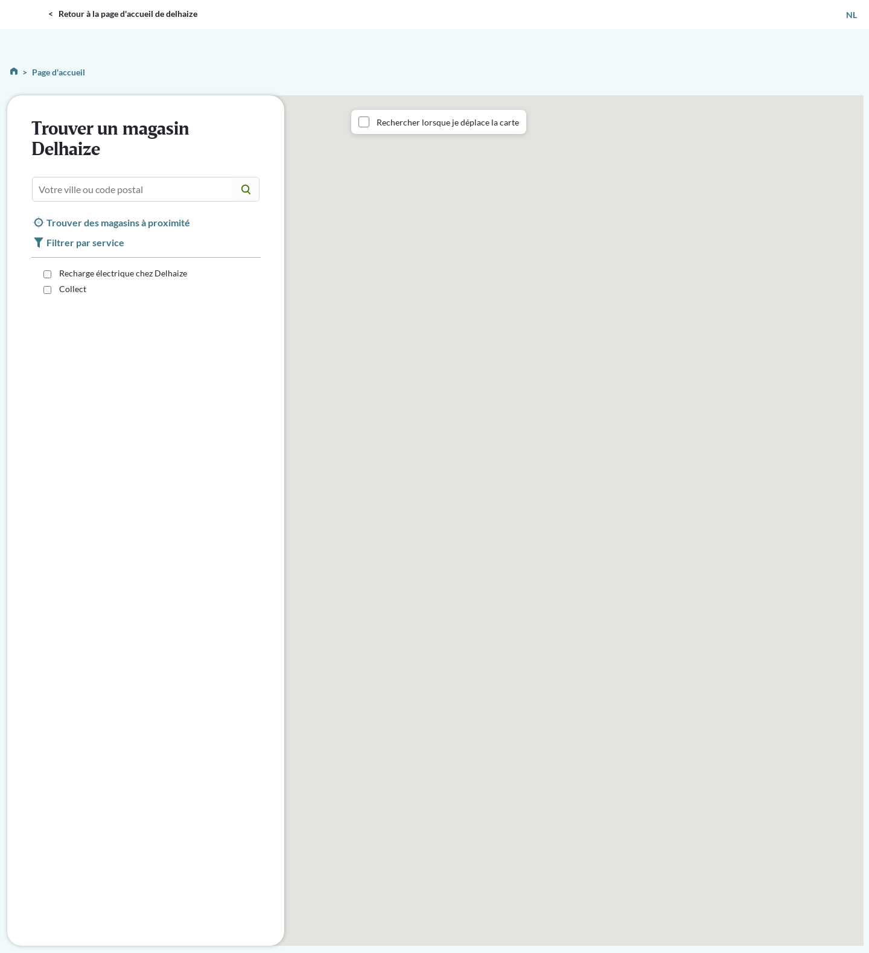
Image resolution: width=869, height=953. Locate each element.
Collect (71, 289)
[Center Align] (245, 189)
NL (851, 15)
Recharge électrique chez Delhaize (122, 273)
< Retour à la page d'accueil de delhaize (122, 13)
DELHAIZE (26, 5)
